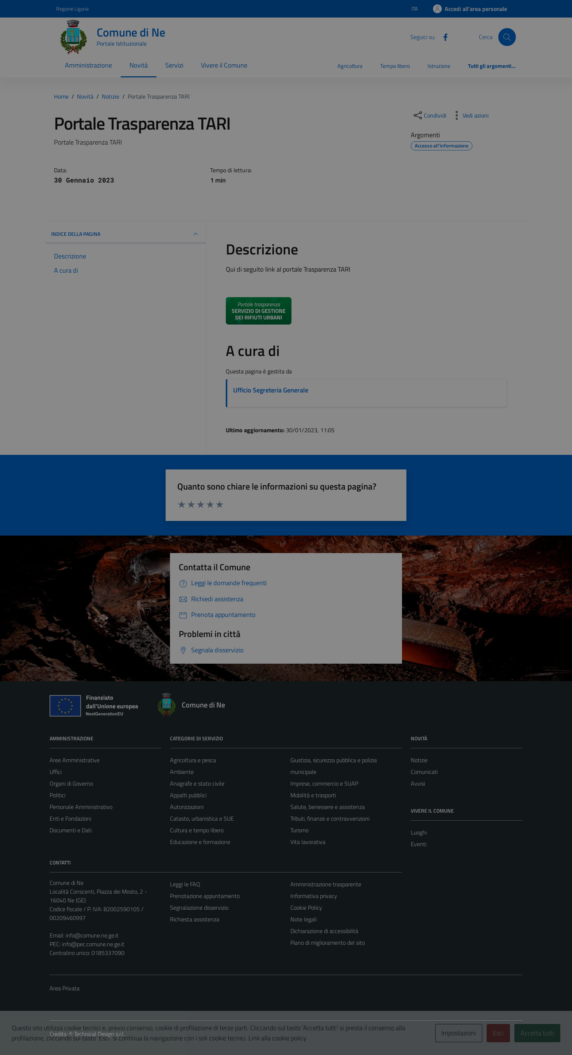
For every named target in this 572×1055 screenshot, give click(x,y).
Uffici (56, 771)
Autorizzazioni (187, 806)
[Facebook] (442, 36)
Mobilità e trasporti (313, 795)
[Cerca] (507, 37)
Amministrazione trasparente (325, 884)
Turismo (299, 830)
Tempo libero (395, 66)
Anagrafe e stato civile (197, 783)
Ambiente (182, 771)
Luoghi (419, 832)
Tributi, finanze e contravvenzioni (330, 818)
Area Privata (65, 988)
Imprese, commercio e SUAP (324, 783)
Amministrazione (88, 65)
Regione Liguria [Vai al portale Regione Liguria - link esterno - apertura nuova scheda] (72, 8)
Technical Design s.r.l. (99, 1033)
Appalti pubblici (188, 795)
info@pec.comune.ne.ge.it (93, 944)
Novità (139, 65)
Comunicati (424, 771)
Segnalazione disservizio (199, 907)
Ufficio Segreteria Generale (270, 390)
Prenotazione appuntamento (205, 895)
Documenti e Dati (71, 830)
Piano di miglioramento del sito (327, 942)
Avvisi (418, 783)
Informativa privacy (313, 895)
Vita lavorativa (307, 841)
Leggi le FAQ (185, 884)
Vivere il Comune (224, 65)
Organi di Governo (71, 783)
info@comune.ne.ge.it (92, 935)
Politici (57, 795)
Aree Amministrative (75, 760)
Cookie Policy (306, 907)
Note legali (303, 919)
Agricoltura (350, 66)
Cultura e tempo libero (197, 830)
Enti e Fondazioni (70, 818)
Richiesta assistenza (194, 919)
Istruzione (439, 66)
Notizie (419, 760)
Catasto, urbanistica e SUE (202, 818)
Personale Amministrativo (81, 806)
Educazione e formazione (200, 841)
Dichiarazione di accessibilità (324, 931)
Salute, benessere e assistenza (327, 806)
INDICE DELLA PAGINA (125, 234)
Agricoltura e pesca (193, 760)
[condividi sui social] (429, 115)
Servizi (174, 65)
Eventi (418, 844)
